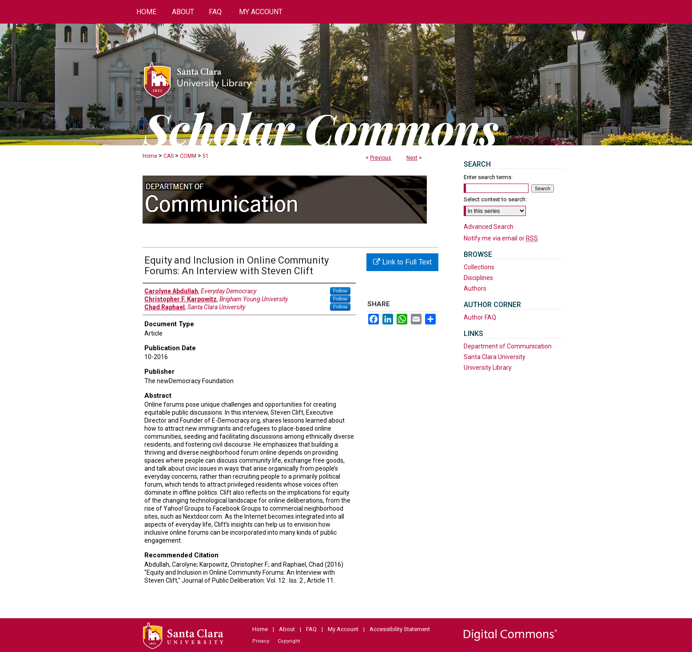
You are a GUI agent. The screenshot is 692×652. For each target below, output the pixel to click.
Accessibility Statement (400, 629)
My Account (343, 629)
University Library (488, 367)
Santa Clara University (494, 356)
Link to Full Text (402, 262)
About (287, 629)
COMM (188, 156)
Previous (380, 158)
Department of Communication (508, 346)
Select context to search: (495, 199)
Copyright (289, 641)
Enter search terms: (488, 177)
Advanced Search (488, 226)
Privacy (260, 641)
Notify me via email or (501, 238)
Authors (475, 288)
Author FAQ (480, 317)
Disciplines (478, 277)
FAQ (311, 629)
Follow (340, 290)
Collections (479, 267)
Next (412, 158)
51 (206, 156)
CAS (168, 156)
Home (150, 156)
